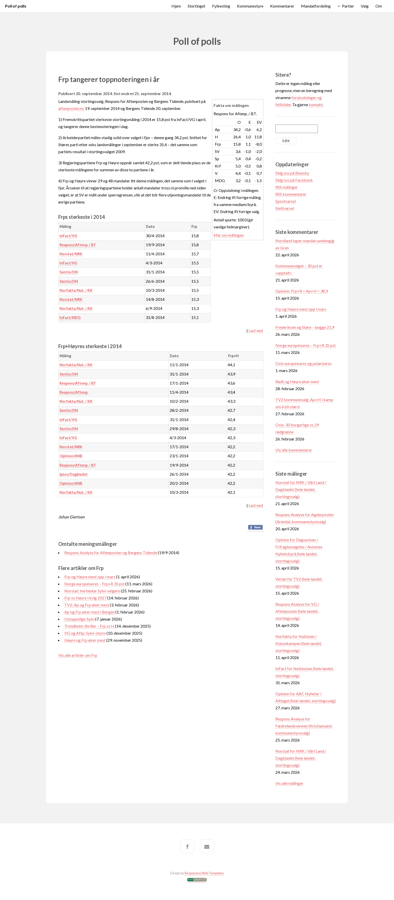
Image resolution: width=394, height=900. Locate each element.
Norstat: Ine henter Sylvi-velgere (92, 590)
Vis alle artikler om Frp (77, 655)
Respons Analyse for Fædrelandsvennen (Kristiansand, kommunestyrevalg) (303, 725)
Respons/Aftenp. (74, 392)
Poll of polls (15, 6)
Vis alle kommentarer (293, 449)
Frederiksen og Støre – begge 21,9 (304, 327)
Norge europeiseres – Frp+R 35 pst (94, 583)
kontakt (316, 104)
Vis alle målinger (289, 783)
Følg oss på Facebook (294, 180)
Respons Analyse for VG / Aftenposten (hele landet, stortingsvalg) (297, 611)
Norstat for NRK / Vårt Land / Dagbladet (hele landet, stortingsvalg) (300, 489)
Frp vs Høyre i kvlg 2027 (85, 597)
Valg (365, 6)
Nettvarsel (284, 208)
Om (378, 6)
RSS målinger (286, 187)
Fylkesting (221, 6)
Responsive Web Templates (204, 873)
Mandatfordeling (316, 6)
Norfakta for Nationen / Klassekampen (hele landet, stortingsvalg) (298, 643)
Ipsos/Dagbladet (74, 474)
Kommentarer (282, 6)
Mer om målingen (229, 235)
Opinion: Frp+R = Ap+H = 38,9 (301, 291)
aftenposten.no (71, 108)
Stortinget (196, 6)
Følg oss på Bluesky (292, 173)
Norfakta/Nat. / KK (76, 290)
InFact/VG (68, 236)
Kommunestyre (250, 6)
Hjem (176, 6)
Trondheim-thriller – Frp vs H (89, 626)
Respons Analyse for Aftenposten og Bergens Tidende (110, 552)
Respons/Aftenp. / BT (78, 245)
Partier (348, 6)
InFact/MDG (70, 317)
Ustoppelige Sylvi (79, 619)
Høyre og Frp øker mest (85, 640)
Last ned (256, 330)
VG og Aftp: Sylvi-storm (85, 633)
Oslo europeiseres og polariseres (303, 363)
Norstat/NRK (71, 254)
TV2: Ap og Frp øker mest (86, 604)
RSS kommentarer (290, 194)
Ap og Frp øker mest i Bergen (89, 611)
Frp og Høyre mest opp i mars (89, 576)
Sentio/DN (69, 272)
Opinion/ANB (71, 456)
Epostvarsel (285, 201)
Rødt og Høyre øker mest (297, 381)
